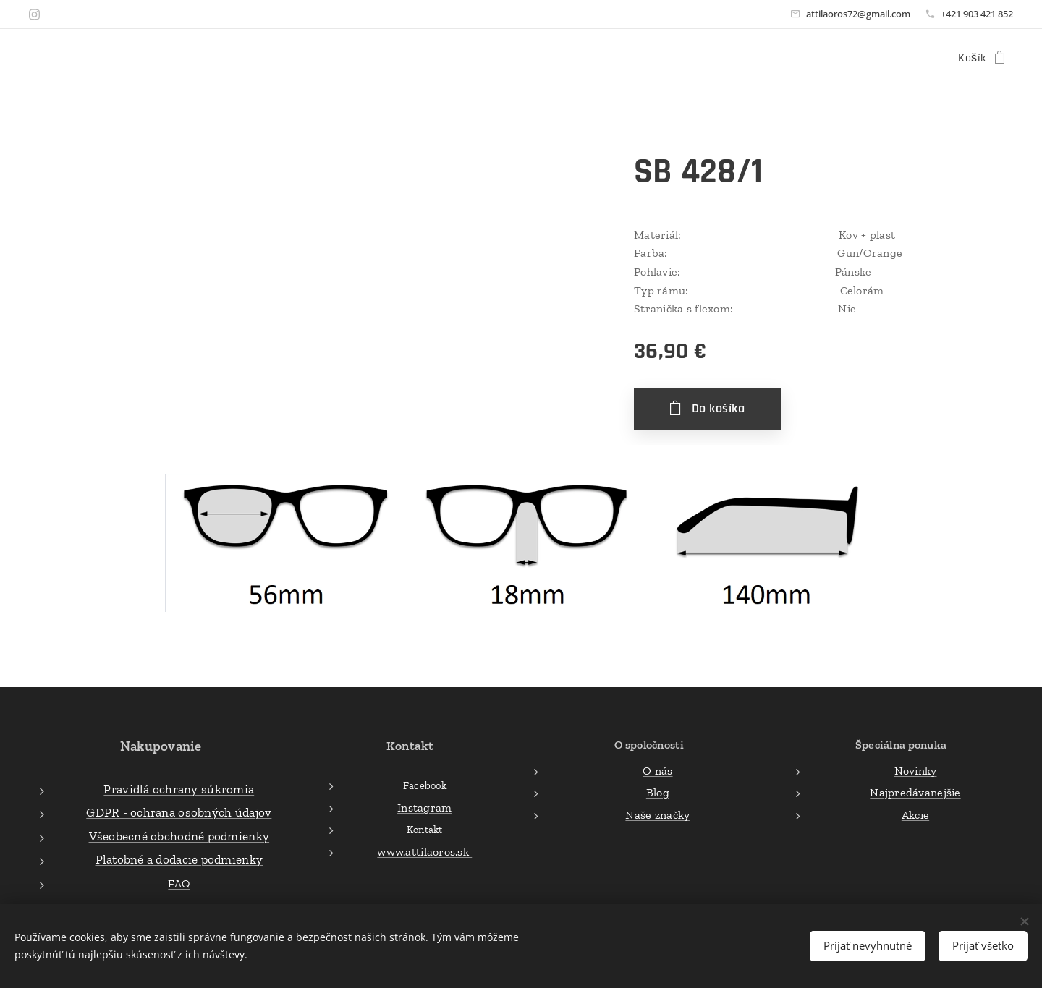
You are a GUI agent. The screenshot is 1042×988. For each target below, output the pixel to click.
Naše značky (658, 814)
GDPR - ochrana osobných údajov (178, 812)
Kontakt (424, 829)
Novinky (915, 770)
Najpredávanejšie (915, 792)
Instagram (424, 807)
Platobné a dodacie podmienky (179, 859)
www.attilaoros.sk (424, 852)
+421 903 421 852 (977, 13)
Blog (657, 792)
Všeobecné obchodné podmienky (179, 835)
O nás (657, 770)
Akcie (915, 814)
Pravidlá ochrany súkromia (178, 788)
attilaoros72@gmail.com (858, 13)
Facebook (424, 785)
